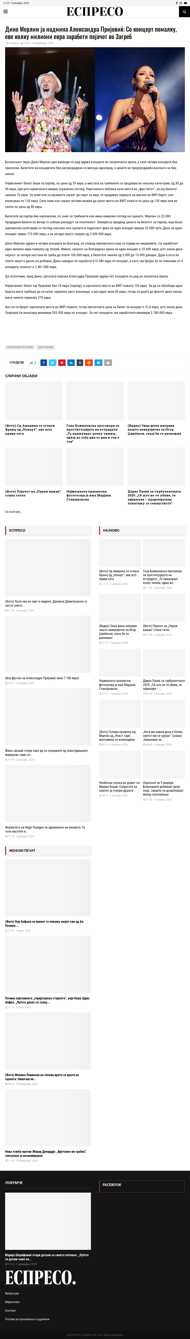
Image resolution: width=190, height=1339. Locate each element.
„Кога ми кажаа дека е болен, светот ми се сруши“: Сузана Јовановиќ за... (163, 736)
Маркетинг (12, 1302)
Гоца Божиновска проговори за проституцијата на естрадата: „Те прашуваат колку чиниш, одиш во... (162, 577)
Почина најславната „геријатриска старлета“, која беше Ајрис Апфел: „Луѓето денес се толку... (47, 1000)
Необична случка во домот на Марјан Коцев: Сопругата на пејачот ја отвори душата (119, 786)
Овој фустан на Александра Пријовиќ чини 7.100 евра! (42, 678)
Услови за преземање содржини (27, 1319)
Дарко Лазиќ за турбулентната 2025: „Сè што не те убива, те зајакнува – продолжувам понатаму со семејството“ (154, 497)
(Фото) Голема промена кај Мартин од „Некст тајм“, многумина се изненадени (117, 736)
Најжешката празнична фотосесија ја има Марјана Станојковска (88, 495)
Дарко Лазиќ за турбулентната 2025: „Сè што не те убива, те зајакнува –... (164, 684)
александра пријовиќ (20, 347)
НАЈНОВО (111, 530)
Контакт (10, 1310)
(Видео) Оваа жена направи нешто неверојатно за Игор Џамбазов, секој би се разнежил (154, 429)
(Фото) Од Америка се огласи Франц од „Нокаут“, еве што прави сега (30, 429)
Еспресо (14, 43)
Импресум (12, 1293)
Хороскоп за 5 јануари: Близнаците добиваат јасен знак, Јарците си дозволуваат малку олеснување (163, 789)
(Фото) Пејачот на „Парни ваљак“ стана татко (33, 493)
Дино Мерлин (45, 347)
